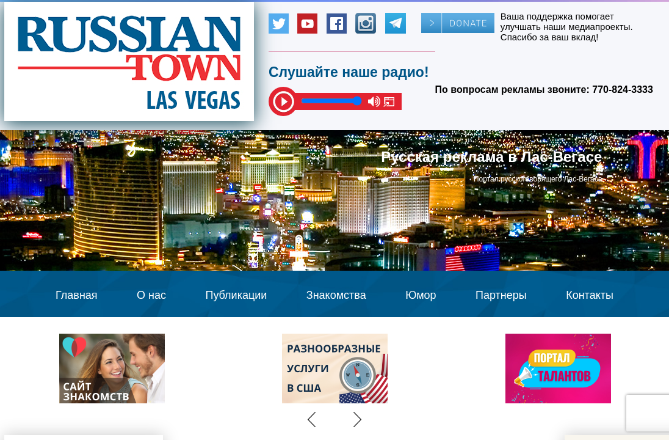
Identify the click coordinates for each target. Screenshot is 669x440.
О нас (151, 295)
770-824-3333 (622, 89)
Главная (77, 295)
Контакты (589, 295)
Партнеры (501, 295)
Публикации (236, 295)
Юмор (420, 295)
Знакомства (336, 295)
